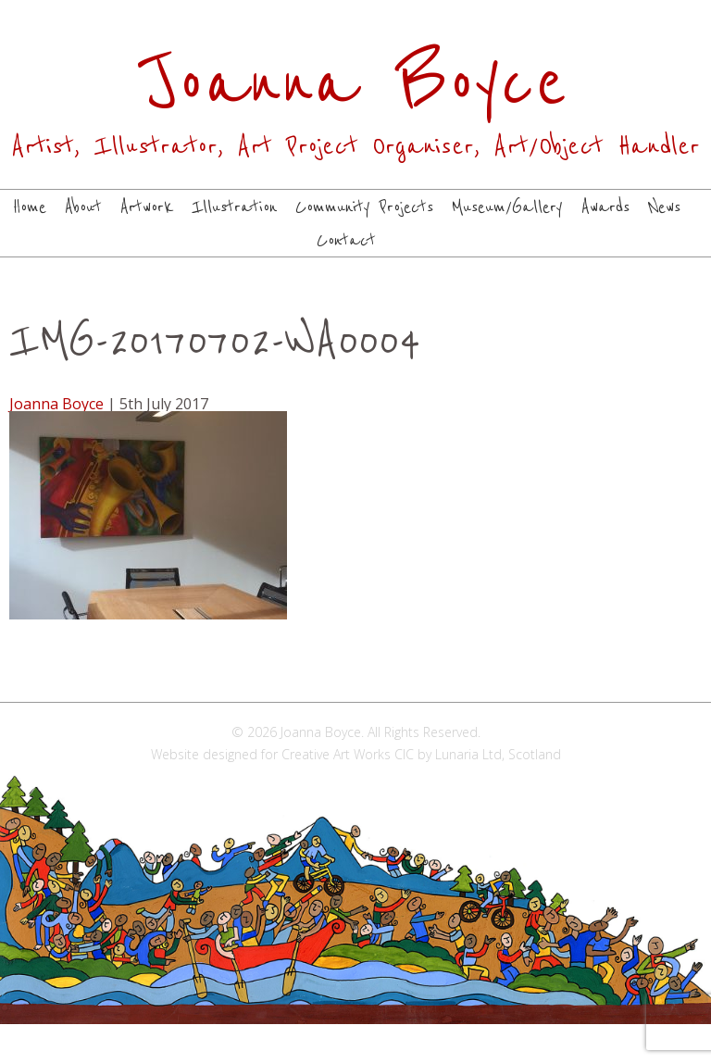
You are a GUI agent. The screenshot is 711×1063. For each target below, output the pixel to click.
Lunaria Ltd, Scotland (498, 754)
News (664, 207)
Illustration (234, 207)
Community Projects (364, 207)
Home (29, 207)
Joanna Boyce (56, 404)
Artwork (146, 207)
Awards (605, 207)
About (83, 207)
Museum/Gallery (507, 207)
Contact (346, 241)
